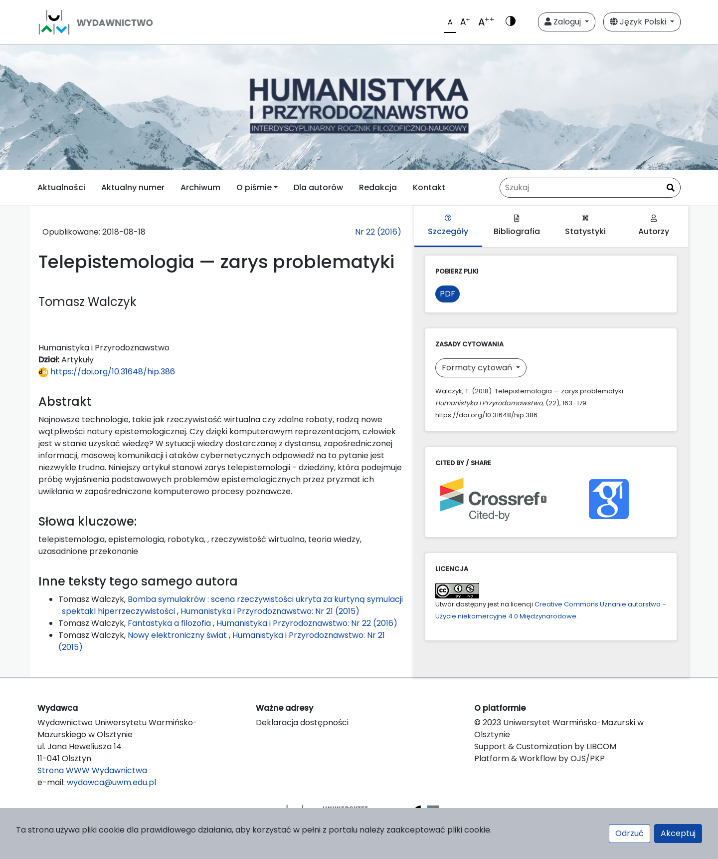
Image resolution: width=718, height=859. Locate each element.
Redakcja (378, 187)
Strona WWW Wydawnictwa (92, 770)
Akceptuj (678, 833)
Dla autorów (318, 187)
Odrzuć (629, 833)
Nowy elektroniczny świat (178, 635)
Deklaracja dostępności (302, 722)
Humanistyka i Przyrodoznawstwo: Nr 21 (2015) (269, 611)
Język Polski (639, 21)
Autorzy (653, 226)
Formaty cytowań (478, 367)
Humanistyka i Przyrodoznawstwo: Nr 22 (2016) (306, 623)
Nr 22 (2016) (378, 232)
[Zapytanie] (590, 187)
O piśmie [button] (254, 187)
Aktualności (61, 187)
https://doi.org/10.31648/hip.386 (106, 371)
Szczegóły (448, 226)
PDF (447, 293)
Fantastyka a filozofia (170, 623)
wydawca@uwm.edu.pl (111, 782)
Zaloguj (563, 21)
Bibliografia (517, 226)
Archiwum (200, 187)
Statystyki (585, 226)
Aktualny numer (133, 187)
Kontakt (429, 187)
